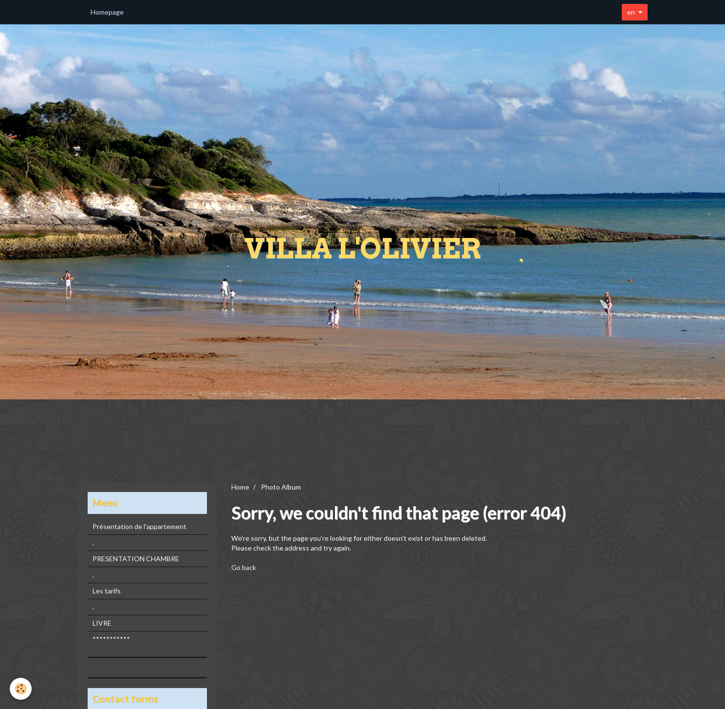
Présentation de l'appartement (139, 526)
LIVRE (102, 623)
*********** (111, 639)
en (631, 12)
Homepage (107, 12)
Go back (243, 567)
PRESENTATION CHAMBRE (136, 558)
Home (240, 487)
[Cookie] (21, 689)
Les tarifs (107, 591)
